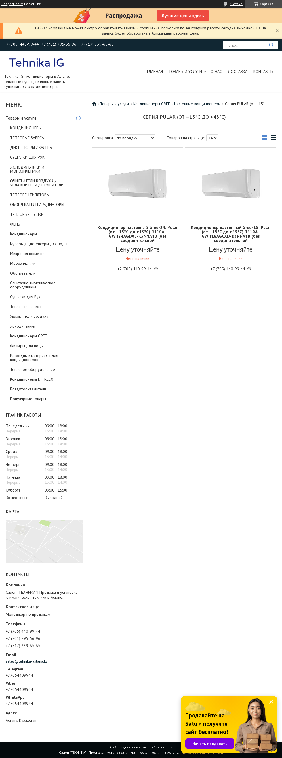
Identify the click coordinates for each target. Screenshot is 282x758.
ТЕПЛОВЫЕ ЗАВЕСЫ (27, 137)
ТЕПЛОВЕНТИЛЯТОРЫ (29, 194)
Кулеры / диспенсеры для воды (38, 243)
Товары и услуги (185, 71)
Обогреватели (22, 273)
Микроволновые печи (29, 253)
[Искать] (271, 45)
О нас (216, 71)
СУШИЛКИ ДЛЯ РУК (27, 157)
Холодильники (22, 326)
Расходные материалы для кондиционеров (34, 357)
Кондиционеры (23, 234)
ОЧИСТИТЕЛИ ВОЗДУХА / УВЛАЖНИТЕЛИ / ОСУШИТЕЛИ (37, 183)
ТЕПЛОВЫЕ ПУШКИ (27, 214)
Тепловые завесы (25, 306)
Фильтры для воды (26, 345)
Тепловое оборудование (32, 369)
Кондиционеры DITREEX (31, 379)
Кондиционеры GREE (28, 336)
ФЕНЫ (15, 224)
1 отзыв (236, 4)
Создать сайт (12, 4)
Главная (155, 71)
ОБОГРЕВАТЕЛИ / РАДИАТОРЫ (37, 204)
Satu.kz (166, 747)
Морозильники (22, 263)
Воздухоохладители (28, 389)
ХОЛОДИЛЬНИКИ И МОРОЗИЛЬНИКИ (27, 169)
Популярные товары (28, 398)
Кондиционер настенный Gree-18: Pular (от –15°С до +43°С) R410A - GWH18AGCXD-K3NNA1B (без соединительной (231, 234)
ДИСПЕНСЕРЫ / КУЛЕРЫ (31, 147)
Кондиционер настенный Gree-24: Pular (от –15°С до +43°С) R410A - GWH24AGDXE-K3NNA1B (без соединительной (138, 234)
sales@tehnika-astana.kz (27, 661)
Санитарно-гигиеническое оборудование (33, 285)
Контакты (263, 71)
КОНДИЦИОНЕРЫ (25, 128)
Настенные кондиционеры (197, 104)
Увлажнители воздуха (29, 316)
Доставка (237, 71)
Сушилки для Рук (25, 296)
